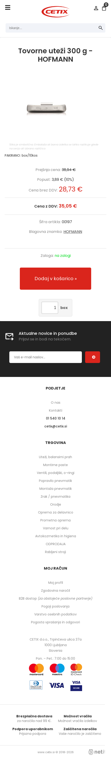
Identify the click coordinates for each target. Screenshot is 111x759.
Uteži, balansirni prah (55, 457)
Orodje (55, 504)
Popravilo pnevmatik (55, 480)
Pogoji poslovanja (55, 606)
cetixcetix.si (55, 426)
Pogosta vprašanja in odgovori (55, 622)
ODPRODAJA (56, 544)
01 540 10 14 (55, 418)
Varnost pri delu (55, 528)
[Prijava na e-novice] (92, 357)
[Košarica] (104, 8)
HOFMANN (72, 231)
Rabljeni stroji (55, 552)
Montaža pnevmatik (55, 488)
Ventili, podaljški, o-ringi (55, 472)
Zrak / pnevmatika (55, 496)
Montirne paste (55, 465)
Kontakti (55, 410)
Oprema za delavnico (55, 512)
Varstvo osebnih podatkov (55, 614)
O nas (55, 402)
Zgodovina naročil (55, 590)
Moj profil (55, 582)
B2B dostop (55, 598)
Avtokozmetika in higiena (55, 536)
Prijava (96, 8)
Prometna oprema (55, 520)
